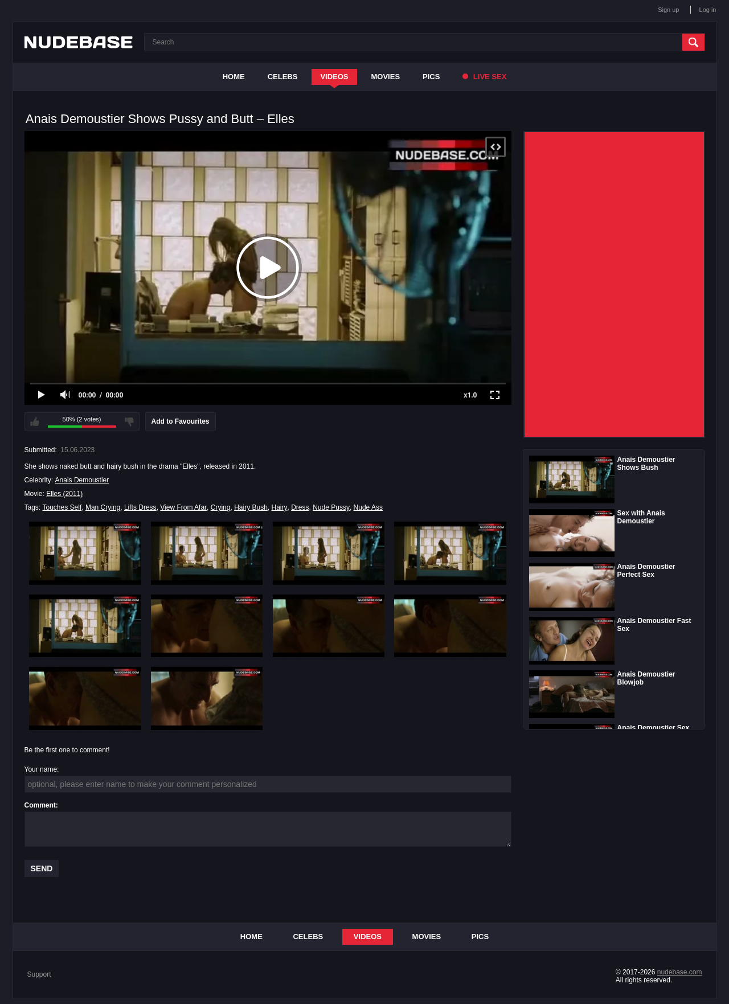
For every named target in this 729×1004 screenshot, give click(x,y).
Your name (41, 769)
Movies (385, 76)
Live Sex (484, 76)
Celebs (283, 76)
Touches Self (62, 507)
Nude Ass (368, 507)
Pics (431, 76)
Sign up (668, 9)
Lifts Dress (140, 507)
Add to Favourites (180, 421)
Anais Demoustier (82, 480)
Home (234, 76)
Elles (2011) (64, 494)
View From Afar (183, 507)
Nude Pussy (331, 507)
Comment (40, 805)
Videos (334, 76)
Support (39, 974)
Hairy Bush (251, 507)
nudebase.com (679, 972)
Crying (221, 507)
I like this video (34, 421)
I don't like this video (129, 421)
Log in (707, 9)
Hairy (280, 507)
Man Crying (102, 507)
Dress (300, 507)
